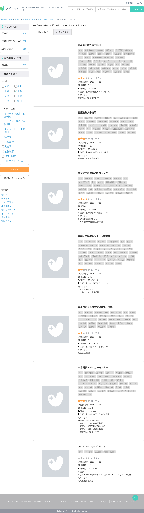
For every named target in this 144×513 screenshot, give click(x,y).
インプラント (7, 213)
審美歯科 (5, 217)
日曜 (6, 101)
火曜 (19, 86)
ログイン (140, 3)
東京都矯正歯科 (29, 19)
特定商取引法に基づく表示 (82, 501)
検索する (137, 9)
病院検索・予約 (6, 19)
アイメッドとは (51, 501)
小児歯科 (5, 206)
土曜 (19, 96)
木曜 (19, 91)
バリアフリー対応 (13, 161)
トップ (10, 501)
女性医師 (9, 141)
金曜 (6, 96)
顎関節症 (5, 221)
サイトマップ (131, 501)
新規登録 (129, 3)
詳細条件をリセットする (14, 178)
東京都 (17, 19)
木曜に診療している (46, 19)
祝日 (19, 101)
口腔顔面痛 (6, 202)
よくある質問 (102, 501)
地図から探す (62, 32)
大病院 (7, 146)
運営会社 (64, 501)
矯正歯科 (5, 198)
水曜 (6, 91)
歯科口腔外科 (7, 210)
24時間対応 (10, 156)
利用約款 (38, 501)
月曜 (6, 86)
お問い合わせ (116, 501)
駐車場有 (9, 136)
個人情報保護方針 (23, 501)
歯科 (3, 195)
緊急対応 (9, 151)
